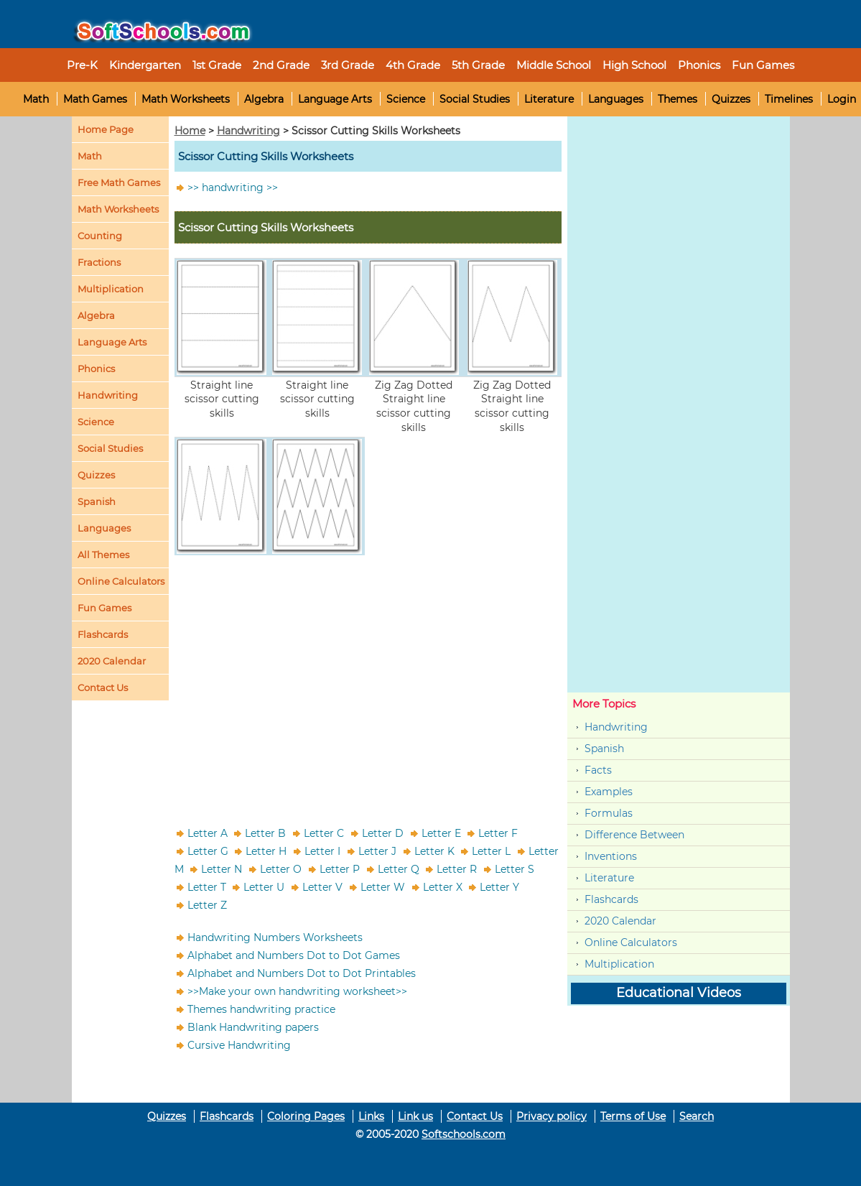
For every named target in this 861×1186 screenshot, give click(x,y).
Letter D (383, 833)
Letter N (221, 869)
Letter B (265, 833)
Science (405, 99)
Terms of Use (633, 1116)
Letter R (457, 869)
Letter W (382, 887)
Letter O (281, 869)
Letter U (263, 887)
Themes (677, 99)
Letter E (441, 833)
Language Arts (335, 99)
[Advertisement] (368, 681)
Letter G (207, 851)
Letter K (434, 851)
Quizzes (731, 99)
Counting (100, 235)
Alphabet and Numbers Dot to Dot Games (293, 955)
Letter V (322, 887)
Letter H (266, 851)
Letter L (491, 851)
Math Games (95, 99)
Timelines (789, 99)
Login (841, 99)
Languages (615, 99)
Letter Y (499, 887)
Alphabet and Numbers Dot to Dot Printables (301, 973)
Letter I (322, 851)
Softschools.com (464, 1134)
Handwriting (108, 395)
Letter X (442, 887)
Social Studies (474, 99)
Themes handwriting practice (261, 1009)
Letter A (207, 833)
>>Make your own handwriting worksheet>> (297, 991)
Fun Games (763, 65)
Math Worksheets (185, 99)
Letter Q (398, 869)
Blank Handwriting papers (253, 1027)
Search (696, 1116)
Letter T (206, 887)
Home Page (106, 129)
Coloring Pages (306, 1116)
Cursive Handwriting (239, 1045)
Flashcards (611, 899)
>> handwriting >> (232, 187)
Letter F (498, 833)
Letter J (377, 851)
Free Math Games (119, 182)
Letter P (340, 869)
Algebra (264, 99)
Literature (549, 99)
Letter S (514, 869)
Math (36, 99)
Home (189, 130)
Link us (415, 1116)
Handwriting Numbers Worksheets (275, 937)
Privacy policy (551, 1116)
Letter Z (207, 905)
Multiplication (111, 289)
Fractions (99, 262)
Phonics (96, 368)
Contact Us (475, 1116)
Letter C (324, 833)
